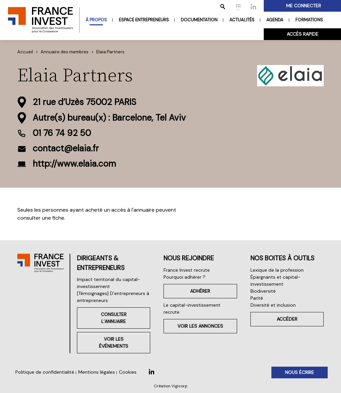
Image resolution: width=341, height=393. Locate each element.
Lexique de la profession (277, 270)
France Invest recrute (187, 270)
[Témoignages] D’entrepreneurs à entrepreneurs (113, 296)
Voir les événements (113, 342)
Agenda (274, 20)
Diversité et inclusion (273, 305)
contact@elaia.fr (66, 148)
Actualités (241, 20)
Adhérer (200, 291)
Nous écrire (299, 372)
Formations (309, 20)
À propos (96, 20)
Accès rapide (302, 34)
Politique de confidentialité (44, 372)
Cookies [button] (128, 372)
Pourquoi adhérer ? (184, 277)
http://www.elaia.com (74, 163)
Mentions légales (96, 372)
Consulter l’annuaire (114, 317)
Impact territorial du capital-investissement (108, 282)
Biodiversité (263, 291)
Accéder (287, 319)
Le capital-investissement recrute (192, 308)
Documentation (199, 20)
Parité (256, 298)
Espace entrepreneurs (144, 20)
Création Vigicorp (170, 386)
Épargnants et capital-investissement (275, 280)
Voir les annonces (200, 326)
